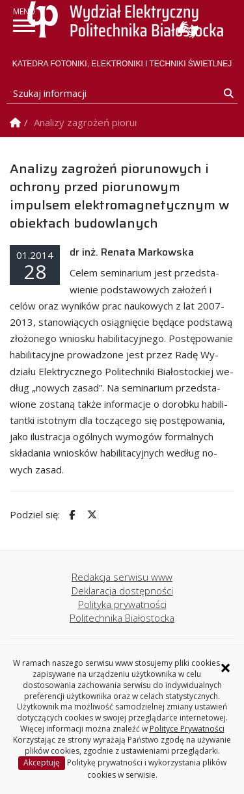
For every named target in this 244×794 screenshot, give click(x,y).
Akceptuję (41, 762)
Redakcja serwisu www (122, 576)
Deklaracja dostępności (122, 590)
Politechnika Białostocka (122, 617)
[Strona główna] (125, 19)
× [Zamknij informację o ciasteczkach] (225, 668)
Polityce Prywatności (187, 728)
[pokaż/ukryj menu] (24, 25)
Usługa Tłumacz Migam (188, 29)
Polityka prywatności (122, 604)
